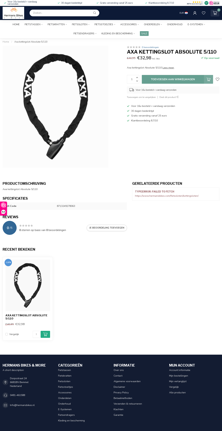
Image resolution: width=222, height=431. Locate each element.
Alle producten (177, 392)
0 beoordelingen (150, 47)
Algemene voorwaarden (127, 381)
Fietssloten (79, 24)
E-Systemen (195, 24)
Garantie (118, 415)
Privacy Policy (121, 392)
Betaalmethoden (123, 398)
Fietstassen (32, 24)
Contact (118, 375)
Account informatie (179, 370)
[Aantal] (36, 334)
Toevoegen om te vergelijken (141, 97)
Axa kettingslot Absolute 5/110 (30, 41)
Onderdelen (152, 24)
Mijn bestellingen (178, 375)
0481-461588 (17, 395)
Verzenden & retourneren (128, 403)
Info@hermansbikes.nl (22, 405)
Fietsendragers (84, 33)
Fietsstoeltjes (104, 24)
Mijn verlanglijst (177, 381)
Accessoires (128, 24)
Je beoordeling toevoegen (106, 227)
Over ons (119, 370)
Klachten (118, 409)
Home (16, 24)
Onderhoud (175, 24)
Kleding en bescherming (117, 33)
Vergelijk (14, 334)
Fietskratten (56, 24)
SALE (144, 33)
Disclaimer (119, 387)
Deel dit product (169, 97)
